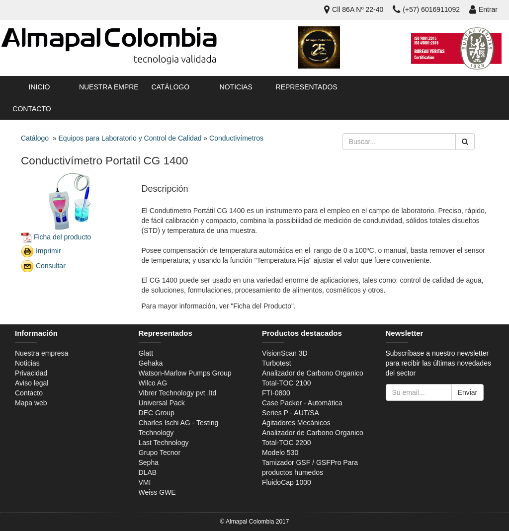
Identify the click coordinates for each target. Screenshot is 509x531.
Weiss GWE (157, 492)
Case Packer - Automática (302, 403)
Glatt (146, 353)
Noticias (236, 87)
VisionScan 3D (285, 353)
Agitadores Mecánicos (296, 423)
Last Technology (164, 443)
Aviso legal (31, 383)
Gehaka (151, 363)
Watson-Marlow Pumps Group (185, 373)
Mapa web (31, 403)
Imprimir (48, 250)
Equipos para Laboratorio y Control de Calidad (130, 138)
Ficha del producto (62, 236)
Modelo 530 (280, 452)
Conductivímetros (236, 138)
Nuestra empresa (108, 87)
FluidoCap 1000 (286, 482)
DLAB (148, 472)
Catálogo (170, 87)
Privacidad (31, 373)
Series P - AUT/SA (290, 413)
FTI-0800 (276, 393)
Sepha (149, 462)
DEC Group (156, 413)
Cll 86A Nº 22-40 (353, 9)
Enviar (468, 392)
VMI (145, 482)
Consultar (51, 265)
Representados (305, 87)
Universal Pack (162, 403)
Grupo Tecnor (160, 452)
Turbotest (276, 363)
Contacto (31, 109)
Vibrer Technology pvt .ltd (178, 393)
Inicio (39, 87)
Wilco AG (153, 383)
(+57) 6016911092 (426, 9)
